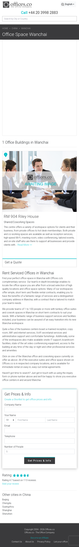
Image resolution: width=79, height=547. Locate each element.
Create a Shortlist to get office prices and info (28, 399)
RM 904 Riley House (21, 216)
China (15, 28)
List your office (61, 541)
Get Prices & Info (39, 460)
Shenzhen (7, 513)
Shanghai (7, 510)
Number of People (13, 446)
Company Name (12, 404)
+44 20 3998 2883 (43, 13)
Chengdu (6, 503)
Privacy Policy (43, 541)
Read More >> (25, 244)
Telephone (9, 436)
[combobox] (68, 4)
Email (7, 425)
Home (5, 28)
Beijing (5, 499)
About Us (29, 541)
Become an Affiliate (39, 538)
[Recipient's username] (39, 18)
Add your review (10, 483)
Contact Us (17, 541)
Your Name (10, 415)
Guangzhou (8, 506)
